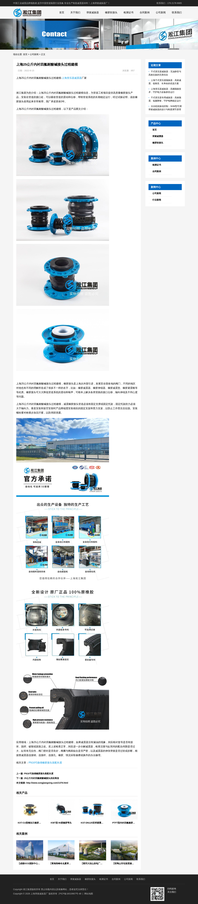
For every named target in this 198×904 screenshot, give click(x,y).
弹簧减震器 (157, 136)
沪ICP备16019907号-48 (69, 893)
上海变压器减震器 (72, 78)
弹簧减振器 (92, 12)
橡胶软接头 (111, 12)
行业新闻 (156, 200)
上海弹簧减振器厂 (39, 893)
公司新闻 (161, 12)
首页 (61, 12)
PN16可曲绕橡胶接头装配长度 (45, 762)
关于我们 (75, 12)
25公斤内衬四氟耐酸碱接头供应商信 (41, 778)
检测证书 (128, 12)
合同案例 (145, 12)
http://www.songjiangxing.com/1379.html (47, 783)
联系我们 (177, 12)
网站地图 (88, 893)
